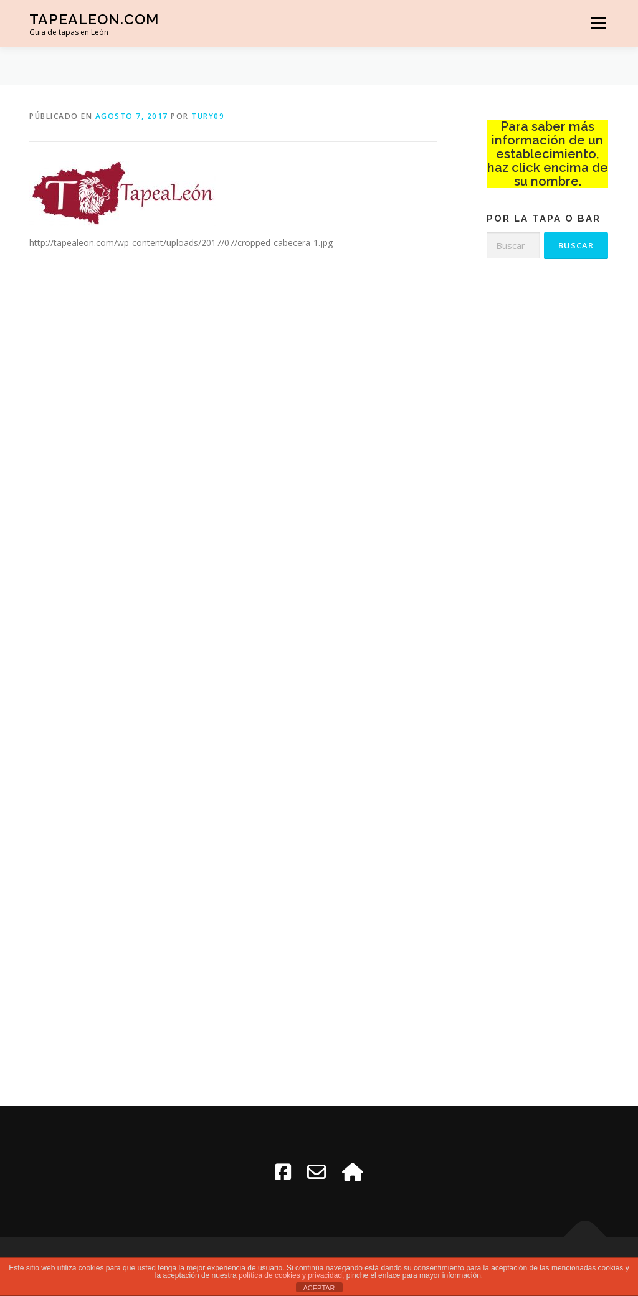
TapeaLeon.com (94, 19)
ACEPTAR (319, 1288)
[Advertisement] (547, 471)
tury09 (207, 116)
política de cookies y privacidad (290, 1275)
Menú (598, 23)
